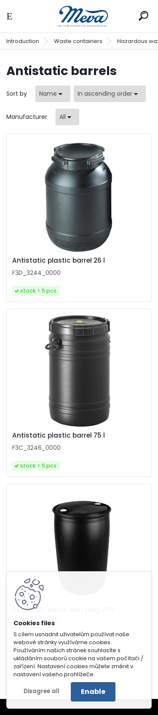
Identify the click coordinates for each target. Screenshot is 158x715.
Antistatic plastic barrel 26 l (58, 260)
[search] (143, 16)
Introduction (22, 41)
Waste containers (78, 41)
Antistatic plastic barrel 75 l (58, 435)
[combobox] (52, 94)
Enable (93, 691)
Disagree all (41, 691)
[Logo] (79, 16)
